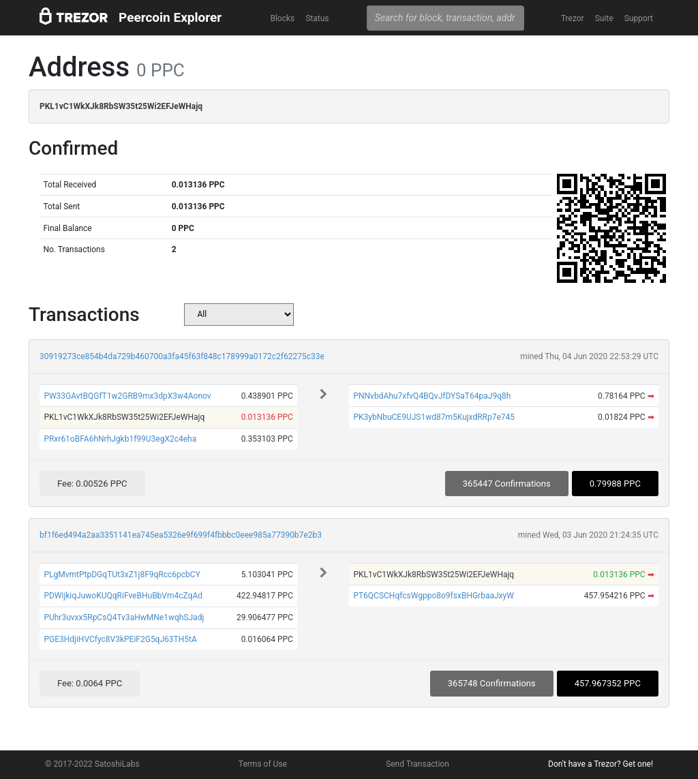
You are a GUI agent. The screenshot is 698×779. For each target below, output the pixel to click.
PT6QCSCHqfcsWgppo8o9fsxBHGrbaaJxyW (433, 595)
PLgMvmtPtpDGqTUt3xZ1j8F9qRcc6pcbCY (122, 574)
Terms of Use (263, 764)
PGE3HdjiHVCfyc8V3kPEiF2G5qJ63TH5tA (120, 639)
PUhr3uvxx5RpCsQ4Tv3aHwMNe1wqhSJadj (124, 617)
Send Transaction (417, 764)
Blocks (282, 18)
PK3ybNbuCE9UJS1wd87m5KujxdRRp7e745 (434, 417)
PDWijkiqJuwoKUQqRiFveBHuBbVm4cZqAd (123, 595)
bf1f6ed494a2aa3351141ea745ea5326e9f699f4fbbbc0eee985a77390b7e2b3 (181, 535)
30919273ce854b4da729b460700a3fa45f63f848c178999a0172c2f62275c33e (182, 356)
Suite (604, 18)
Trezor (572, 18)
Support (638, 18)
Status (317, 18)
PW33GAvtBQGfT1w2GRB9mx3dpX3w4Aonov (127, 396)
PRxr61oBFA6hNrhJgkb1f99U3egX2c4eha (120, 439)
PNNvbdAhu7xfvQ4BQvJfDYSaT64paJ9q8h (432, 396)
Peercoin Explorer (170, 17)
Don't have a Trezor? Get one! (600, 764)
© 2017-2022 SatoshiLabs (92, 764)
